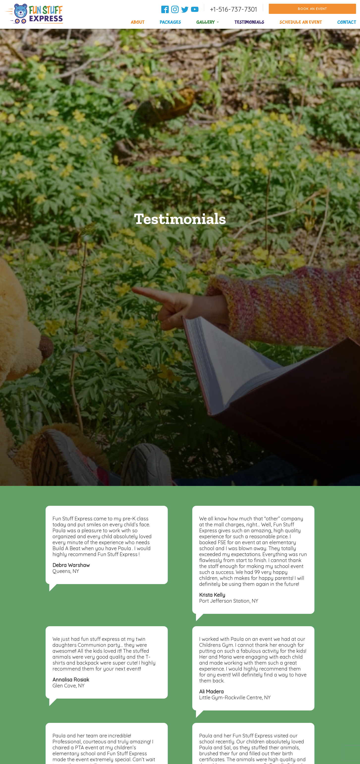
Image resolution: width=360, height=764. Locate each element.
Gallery (205, 22)
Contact (346, 22)
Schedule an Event (300, 22)
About (137, 22)
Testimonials (249, 22)
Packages (170, 22)
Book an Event (312, 9)
